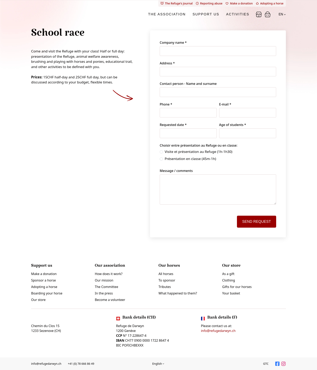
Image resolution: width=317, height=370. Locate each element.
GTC (265, 364)
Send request (256, 222)
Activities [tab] (237, 14)
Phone (166, 104)
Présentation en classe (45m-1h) (188, 158)
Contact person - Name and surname (188, 83)
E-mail (225, 104)
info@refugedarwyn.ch (218, 330)
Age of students (232, 125)
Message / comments (176, 170)
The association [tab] (167, 14)
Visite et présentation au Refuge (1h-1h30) (196, 151)
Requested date (173, 125)
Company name (173, 42)
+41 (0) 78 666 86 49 (81, 364)
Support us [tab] (205, 14)
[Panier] (259, 14)
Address (167, 63)
